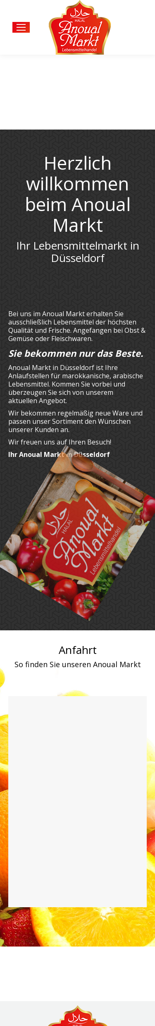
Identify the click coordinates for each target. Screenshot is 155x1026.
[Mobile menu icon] (21, 27)
